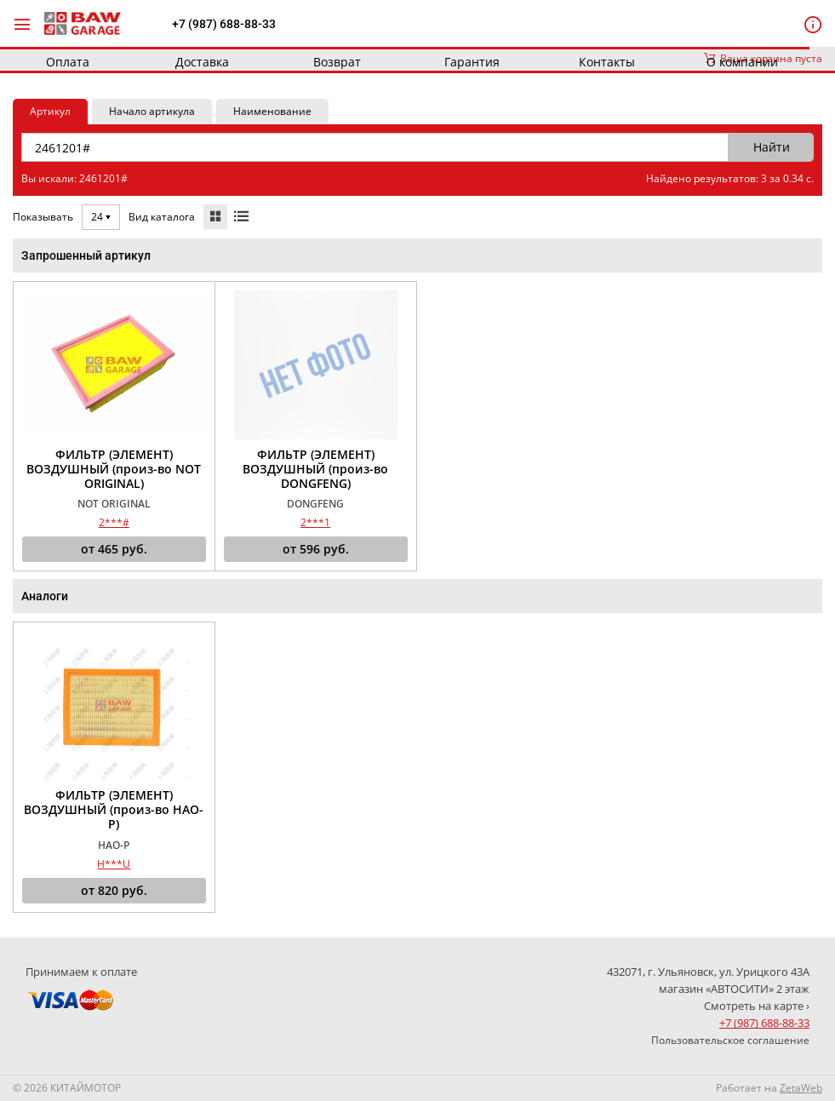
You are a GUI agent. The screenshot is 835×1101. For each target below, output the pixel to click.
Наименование (272, 111)
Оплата (67, 62)
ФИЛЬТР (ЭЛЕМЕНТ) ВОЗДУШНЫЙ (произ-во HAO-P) (113, 809)
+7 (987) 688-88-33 (224, 24)
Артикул (50, 111)
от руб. (114, 549)
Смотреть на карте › (756, 1005)
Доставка (202, 62)
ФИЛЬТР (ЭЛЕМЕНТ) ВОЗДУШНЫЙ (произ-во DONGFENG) (315, 469)
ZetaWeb (801, 1088)
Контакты (607, 62)
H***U (113, 864)
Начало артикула (152, 111)
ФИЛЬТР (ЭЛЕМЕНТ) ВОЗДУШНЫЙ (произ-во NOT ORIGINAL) (113, 469)
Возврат (337, 62)
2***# (114, 522)
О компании (742, 62)
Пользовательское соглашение (730, 1040)
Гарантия (472, 62)
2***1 (315, 522)
